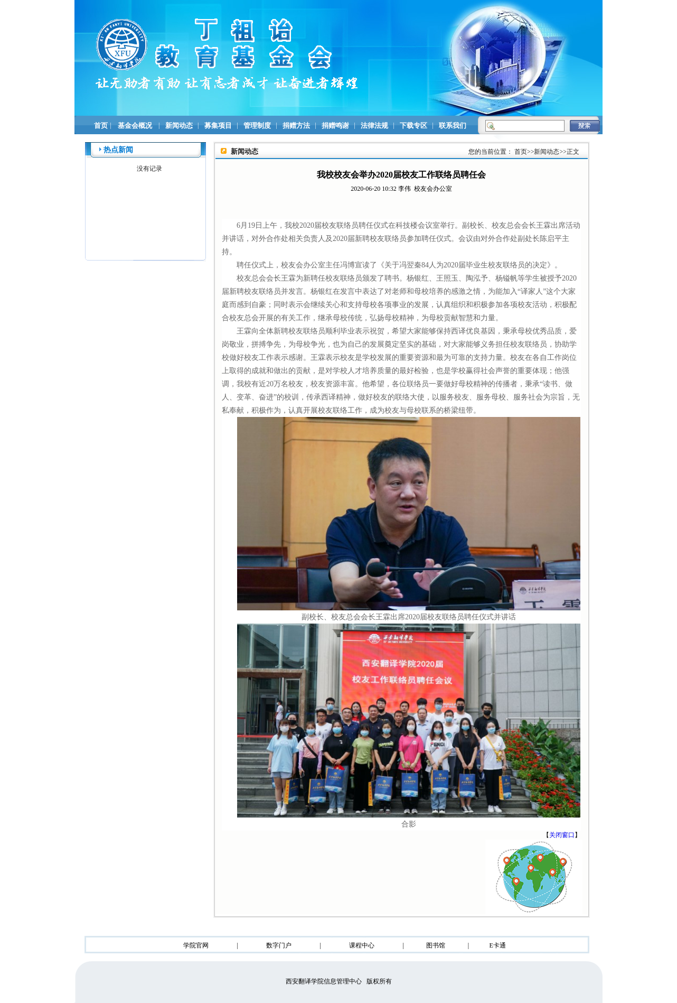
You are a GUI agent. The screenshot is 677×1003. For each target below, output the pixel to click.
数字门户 (279, 945)
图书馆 (435, 945)
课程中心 (361, 945)
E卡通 (497, 945)
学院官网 (196, 945)
